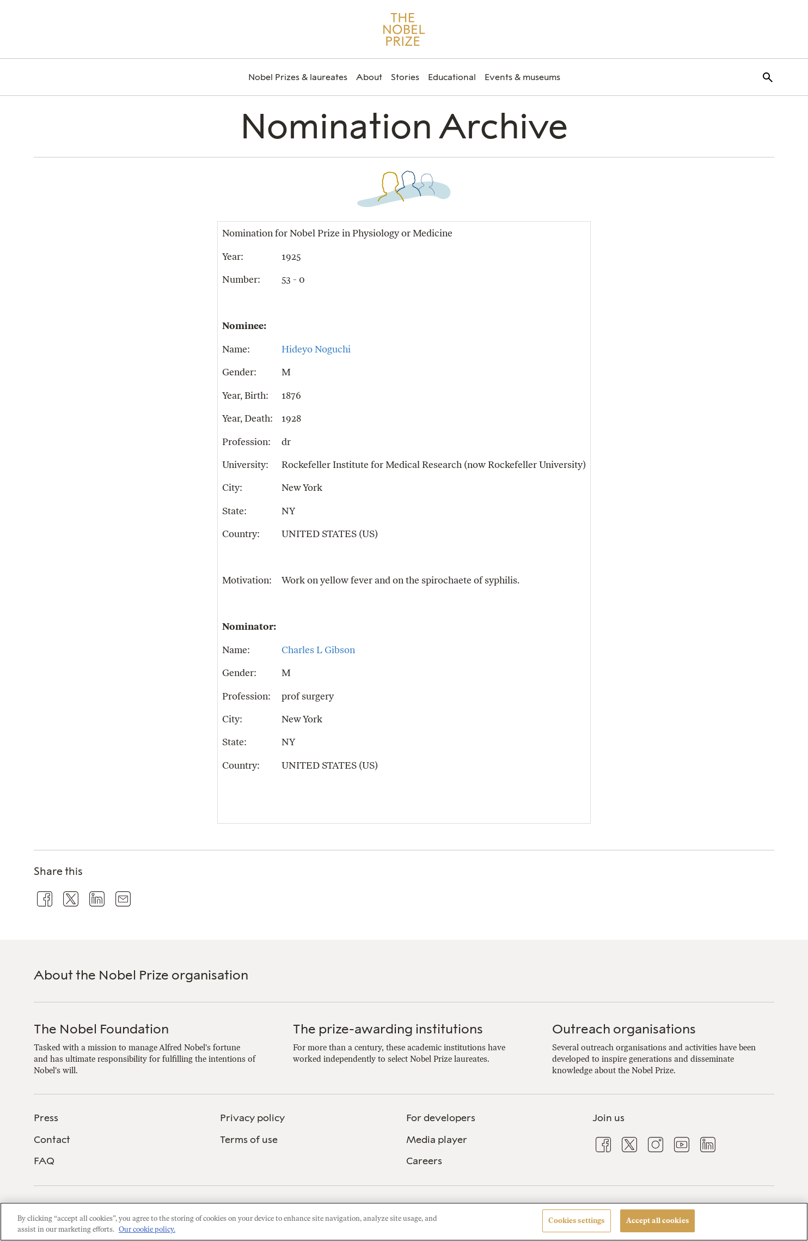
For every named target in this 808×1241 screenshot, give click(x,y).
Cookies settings (576, 1220)
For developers (440, 1118)
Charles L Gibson (318, 649)
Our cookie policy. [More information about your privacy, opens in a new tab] (147, 1229)
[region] (404, 1221)
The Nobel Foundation (101, 1029)
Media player (436, 1140)
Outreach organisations (624, 1029)
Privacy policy (252, 1118)
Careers (424, 1161)
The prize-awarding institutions (388, 1029)
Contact (52, 1140)
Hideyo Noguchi (316, 349)
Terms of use (249, 1140)
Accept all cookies (657, 1220)
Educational (452, 77)
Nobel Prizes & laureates (297, 77)
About (369, 77)
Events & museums (522, 77)
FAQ (44, 1161)
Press (46, 1118)
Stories (405, 77)
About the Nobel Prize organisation (141, 975)
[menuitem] (297, 77)
